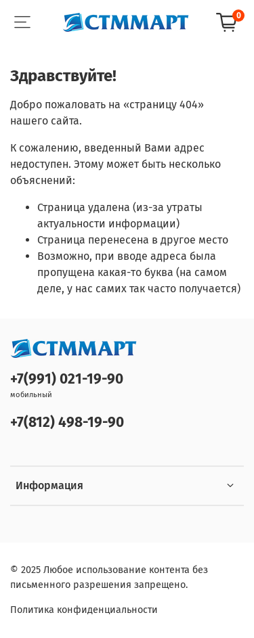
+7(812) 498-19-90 (67, 422)
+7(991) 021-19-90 (66, 379)
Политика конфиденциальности (84, 610)
